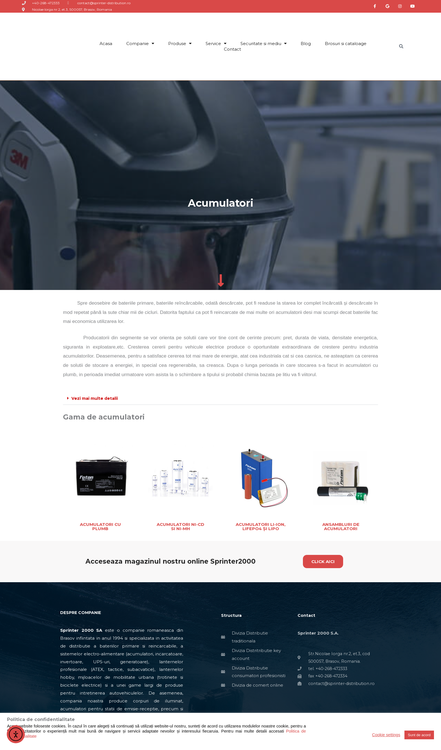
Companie (140, 43)
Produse (180, 43)
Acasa (106, 43)
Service (216, 43)
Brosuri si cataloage (345, 43)
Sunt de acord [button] (419, 735)
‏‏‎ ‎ (255, 49)
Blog (306, 43)
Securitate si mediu (263, 43)
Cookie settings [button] (386, 735)
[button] (220, 398)
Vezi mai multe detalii (95, 398)
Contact (232, 49)
